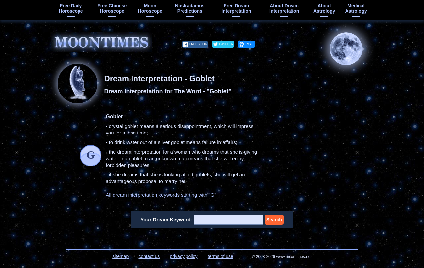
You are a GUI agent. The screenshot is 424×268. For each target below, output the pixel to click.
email (249, 44)
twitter (226, 44)
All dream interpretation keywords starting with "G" (161, 195)
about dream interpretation (284, 8)
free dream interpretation (236, 8)
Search (274, 219)
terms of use (220, 256)
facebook (198, 44)
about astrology (324, 8)
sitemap (120, 256)
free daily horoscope (71, 8)
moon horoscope (150, 8)
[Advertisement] (319, 154)
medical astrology (356, 8)
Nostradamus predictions (189, 8)
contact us (149, 256)
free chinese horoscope (112, 8)
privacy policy (184, 256)
